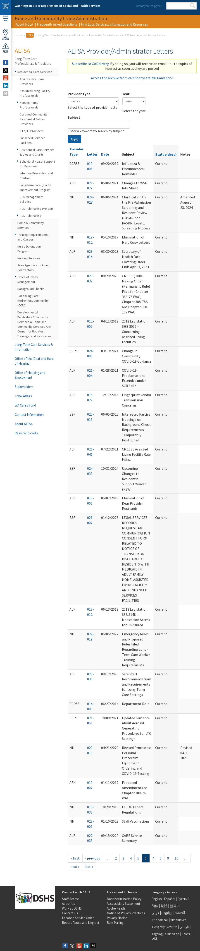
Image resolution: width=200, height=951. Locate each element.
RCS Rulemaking (30, 216)
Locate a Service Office (78, 918)
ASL (155, 939)
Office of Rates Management (27, 279)
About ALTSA (24, 424)
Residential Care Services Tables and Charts (37, 152)
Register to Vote (26, 433)
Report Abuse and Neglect (80, 922)
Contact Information (29, 414)
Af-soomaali (160, 920)
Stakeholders (24, 387)
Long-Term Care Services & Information (34, 347)
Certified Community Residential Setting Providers (34, 119)
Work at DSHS (72, 908)
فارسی (184, 927)
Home (18, 35)
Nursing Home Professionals (29, 105)
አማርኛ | (173, 927)
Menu (5, 18)
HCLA (30, 35)
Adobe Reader (117, 908)
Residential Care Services (103, 35)
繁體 (164, 906)
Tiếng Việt (159, 927)
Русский (183, 899)
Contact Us (70, 913)
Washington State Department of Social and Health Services (57, 6)
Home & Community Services (30, 225)
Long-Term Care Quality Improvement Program (35, 187)
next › (74, 866)
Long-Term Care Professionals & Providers (61, 35)
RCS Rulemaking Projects (37, 209)
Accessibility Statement (123, 903)
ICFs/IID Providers (32, 131)
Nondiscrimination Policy (124, 899)
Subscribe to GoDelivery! (91, 63)
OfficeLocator (5, 34)
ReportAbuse (5, 48)
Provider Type (79, 93)
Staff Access (70, 899)
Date (105, 154)
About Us (68, 903)
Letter (92, 154)
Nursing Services (28, 258)
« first (75, 858)
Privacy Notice (117, 918)
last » (89, 866)
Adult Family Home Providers (32, 81)
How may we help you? (148, 6)
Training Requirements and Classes (32, 237)
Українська (178, 920)
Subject (74, 117)
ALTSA (22, 50)
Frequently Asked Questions (57, 24)
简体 (155, 906)
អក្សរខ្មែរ (167, 913)
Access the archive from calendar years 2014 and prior (132, 78)
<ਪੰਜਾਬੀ (180, 913)
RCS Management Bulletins (31, 199)
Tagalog (157, 934)
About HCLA (24, 24)
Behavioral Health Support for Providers (37, 163)
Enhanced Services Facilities (32, 140)
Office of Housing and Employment (30, 375)
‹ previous (92, 858)
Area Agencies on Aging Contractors (33, 267)
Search (193, 6)
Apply (74, 139)
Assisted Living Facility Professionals (35, 93)
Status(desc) (166, 154)
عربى (155, 913)
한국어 (175, 906)
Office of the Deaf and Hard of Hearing (34, 361)
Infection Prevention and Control (36, 175)
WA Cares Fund (25, 405)
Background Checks (30, 289)
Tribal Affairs (23, 396)
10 (176, 858)
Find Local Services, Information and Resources (114, 24)
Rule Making (115, 922)
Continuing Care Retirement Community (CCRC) (33, 300)
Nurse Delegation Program (29, 248)
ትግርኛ (186, 934)
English (157, 899)
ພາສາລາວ (172, 934)
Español (169, 899)
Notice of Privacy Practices (126, 913)
